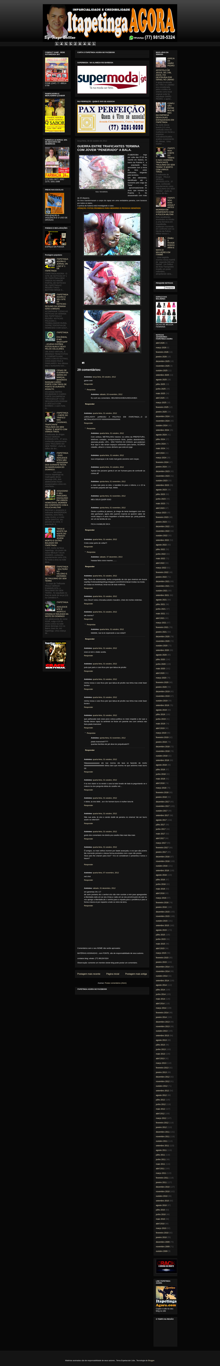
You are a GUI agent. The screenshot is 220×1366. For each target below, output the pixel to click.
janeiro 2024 (161, 467)
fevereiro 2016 (162, 902)
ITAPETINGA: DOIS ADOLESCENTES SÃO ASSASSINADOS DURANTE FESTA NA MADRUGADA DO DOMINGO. (56, 461)
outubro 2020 (162, 645)
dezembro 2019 (162, 691)
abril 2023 (160, 508)
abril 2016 (160, 893)
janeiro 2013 (161, 1072)
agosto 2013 (161, 1040)
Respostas (91, 390)
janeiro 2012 (161, 1127)
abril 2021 (160, 618)
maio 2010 (160, 1219)
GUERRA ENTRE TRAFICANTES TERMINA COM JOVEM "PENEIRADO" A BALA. (108, 148)
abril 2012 (160, 1113)
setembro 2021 (162, 595)
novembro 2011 (162, 1136)
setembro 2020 (162, 650)
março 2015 (161, 953)
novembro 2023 (162, 476)
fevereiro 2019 (162, 737)
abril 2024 (160, 453)
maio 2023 (160, 503)
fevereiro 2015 (162, 957)
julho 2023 (160, 494)
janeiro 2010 (161, 1237)
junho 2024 (161, 444)
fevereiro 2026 (162, 352)
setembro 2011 (162, 1145)
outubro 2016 (162, 866)
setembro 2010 (162, 1201)
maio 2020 (160, 668)
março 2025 (161, 402)
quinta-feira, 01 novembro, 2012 (112, 481)
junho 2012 (161, 1104)
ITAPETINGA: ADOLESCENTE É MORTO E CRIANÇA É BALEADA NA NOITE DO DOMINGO (56, 609)
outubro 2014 (162, 976)
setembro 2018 (162, 760)
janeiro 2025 (161, 412)
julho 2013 (160, 1045)
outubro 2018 (162, 756)
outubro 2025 (162, 370)
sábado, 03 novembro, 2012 (111, 394)
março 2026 (161, 347)
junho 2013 (161, 1049)
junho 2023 (161, 499)
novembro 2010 (162, 1191)
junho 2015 (161, 939)
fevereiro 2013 (162, 1068)
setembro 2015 (162, 925)
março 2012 (161, 1118)
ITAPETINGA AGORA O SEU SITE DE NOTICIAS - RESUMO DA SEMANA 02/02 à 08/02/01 (56, 301)
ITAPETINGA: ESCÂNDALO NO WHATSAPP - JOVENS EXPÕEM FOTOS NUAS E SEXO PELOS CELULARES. (56, 340)
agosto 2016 (161, 875)
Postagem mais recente (88, 974)
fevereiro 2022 (162, 572)
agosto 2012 (161, 1095)
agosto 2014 (161, 985)
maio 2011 (160, 1164)
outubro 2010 (162, 1196)
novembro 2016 (162, 861)
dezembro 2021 (162, 581)
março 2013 (161, 1063)
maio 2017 (160, 834)
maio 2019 (160, 724)
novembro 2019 (162, 696)
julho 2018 (160, 769)
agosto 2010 (161, 1205)
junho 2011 (161, 1159)
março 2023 (161, 512)
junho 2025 (161, 389)
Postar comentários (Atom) (116, 983)
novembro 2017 (162, 806)
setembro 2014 (162, 980)
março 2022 (161, 568)
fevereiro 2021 (162, 627)
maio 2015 (160, 944)
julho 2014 (160, 990)
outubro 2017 (162, 811)
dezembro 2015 (162, 912)
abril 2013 (160, 1058)
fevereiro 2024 (162, 462)
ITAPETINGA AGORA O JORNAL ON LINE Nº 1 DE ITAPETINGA (56, 265)
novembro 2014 (162, 971)
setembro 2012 (162, 1090)
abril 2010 (160, 1224)
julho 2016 (160, 879)
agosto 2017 (161, 820)
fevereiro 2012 (162, 1123)
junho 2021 (161, 609)
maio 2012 (160, 1109)
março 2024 (161, 457)
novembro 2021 (162, 586)
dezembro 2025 (162, 361)
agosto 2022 (161, 545)
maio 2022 (160, 558)
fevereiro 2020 (162, 682)
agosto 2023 (161, 490)
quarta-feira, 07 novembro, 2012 (106, 873)
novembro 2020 (162, 641)
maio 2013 (160, 1054)
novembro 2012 (162, 1081)
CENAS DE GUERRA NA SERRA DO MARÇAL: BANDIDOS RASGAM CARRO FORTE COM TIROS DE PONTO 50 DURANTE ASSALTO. (56, 379)
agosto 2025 (161, 379)
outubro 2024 (162, 425)
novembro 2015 (162, 916)
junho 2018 (161, 774)
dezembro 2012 (162, 1077)
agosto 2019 (161, 710)
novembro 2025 (162, 366)
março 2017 (161, 843)
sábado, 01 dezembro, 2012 (104, 888)
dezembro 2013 (162, 1022)
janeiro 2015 (161, 962)
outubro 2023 (162, 480)
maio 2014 (160, 999)
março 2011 (161, 1173)
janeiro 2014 (161, 1017)
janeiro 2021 (161, 632)
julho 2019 (160, 714)
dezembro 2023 (162, 471)
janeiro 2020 (161, 687)
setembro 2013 (162, 1035)
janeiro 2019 (161, 742)
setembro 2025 (162, 375)
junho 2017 (161, 829)
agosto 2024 (161, 435)
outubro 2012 (162, 1086)
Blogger (151, 1360)
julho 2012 (160, 1100)
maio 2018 (160, 779)
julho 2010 (160, 1210)
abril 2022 (160, 563)
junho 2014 (161, 994)
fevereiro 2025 (162, 407)
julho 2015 (160, 935)
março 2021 (161, 623)
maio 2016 (160, 889)
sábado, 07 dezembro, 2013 (111, 557)
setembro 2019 (162, 705)
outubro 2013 (162, 1031)
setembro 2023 (162, 485)
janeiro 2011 (161, 1182)
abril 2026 (160, 343)
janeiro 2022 (161, 577)
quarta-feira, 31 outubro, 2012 (105, 413)
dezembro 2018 (162, 746)
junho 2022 (161, 554)
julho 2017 (160, 824)
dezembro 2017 (162, 802)
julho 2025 (160, 384)
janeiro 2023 (161, 522)
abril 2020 (160, 673)
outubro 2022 (162, 535)
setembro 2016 (162, 870)
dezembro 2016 (162, 857)
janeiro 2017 (161, 852)
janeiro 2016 (161, 907)
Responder (88, 384)
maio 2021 (160, 613)
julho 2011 (160, 1155)
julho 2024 (160, 439)
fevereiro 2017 (162, 847)
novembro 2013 (162, 1026)
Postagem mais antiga (136, 974)
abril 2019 (160, 728)
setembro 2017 (162, 815)
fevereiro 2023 (162, 517)
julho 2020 (160, 659)
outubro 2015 (162, 921)
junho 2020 (161, 664)
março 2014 (161, 1008)
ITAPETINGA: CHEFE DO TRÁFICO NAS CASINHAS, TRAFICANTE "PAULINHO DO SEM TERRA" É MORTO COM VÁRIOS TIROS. (56, 422)
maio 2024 (160, 448)
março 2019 (161, 733)
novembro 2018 (162, 751)
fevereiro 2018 (162, 792)
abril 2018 (160, 783)
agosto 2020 (161, 655)
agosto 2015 (161, 930)
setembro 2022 (162, 540)
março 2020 (161, 678)
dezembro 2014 (162, 967)
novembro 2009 (162, 1246)
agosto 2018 (161, 765)
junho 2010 (161, 1214)
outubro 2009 (162, 1251)
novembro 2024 (162, 421)
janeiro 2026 (161, 357)
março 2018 (161, 788)
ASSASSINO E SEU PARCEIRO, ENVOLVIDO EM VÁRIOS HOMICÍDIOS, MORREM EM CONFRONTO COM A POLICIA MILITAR (56, 499)
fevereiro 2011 (162, 1178)
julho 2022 (160, 549)
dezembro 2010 (162, 1187)
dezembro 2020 (162, 636)
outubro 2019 (162, 701)
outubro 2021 (162, 591)
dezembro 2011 (162, 1132)
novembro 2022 (162, 531)
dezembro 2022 (162, 526)
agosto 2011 (161, 1150)
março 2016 (161, 898)
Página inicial (112, 974)
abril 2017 (160, 838)
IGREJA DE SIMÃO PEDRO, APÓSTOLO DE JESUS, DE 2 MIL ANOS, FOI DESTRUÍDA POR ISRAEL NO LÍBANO (165, 69)
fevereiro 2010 (162, 1233)
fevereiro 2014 (162, 1012)
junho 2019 (161, 719)
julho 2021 (160, 604)
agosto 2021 (161, 600)
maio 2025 (160, 393)
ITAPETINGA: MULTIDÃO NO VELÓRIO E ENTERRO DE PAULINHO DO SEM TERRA (56, 574)
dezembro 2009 (162, 1242)
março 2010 (161, 1228)
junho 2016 (161, 884)
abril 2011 (160, 1168)
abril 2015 (160, 948)
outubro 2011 (162, 1141)
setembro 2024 (162, 430)
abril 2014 (160, 1003)
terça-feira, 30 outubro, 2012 (104, 377)
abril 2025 (160, 398)
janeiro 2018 (161, 797)
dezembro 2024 (162, 416)
